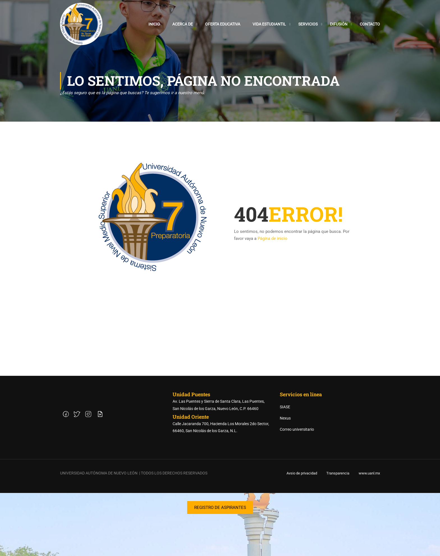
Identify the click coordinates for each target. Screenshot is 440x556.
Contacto (370, 24)
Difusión (338, 24)
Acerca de (182, 24)
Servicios (308, 24)
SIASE (285, 470)
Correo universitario (297, 492)
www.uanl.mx (369, 536)
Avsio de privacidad (302, 536)
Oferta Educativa (222, 24)
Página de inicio (272, 241)
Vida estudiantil (269, 24)
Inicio (154, 24)
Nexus (285, 481)
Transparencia (337, 536)
